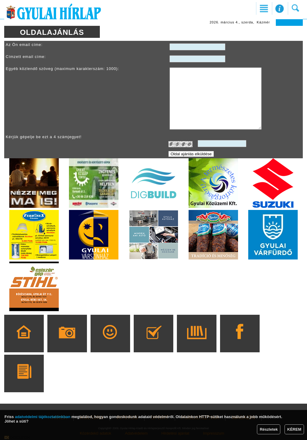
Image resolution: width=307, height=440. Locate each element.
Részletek (269, 429)
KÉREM (294, 429)
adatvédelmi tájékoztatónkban (42, 416)
